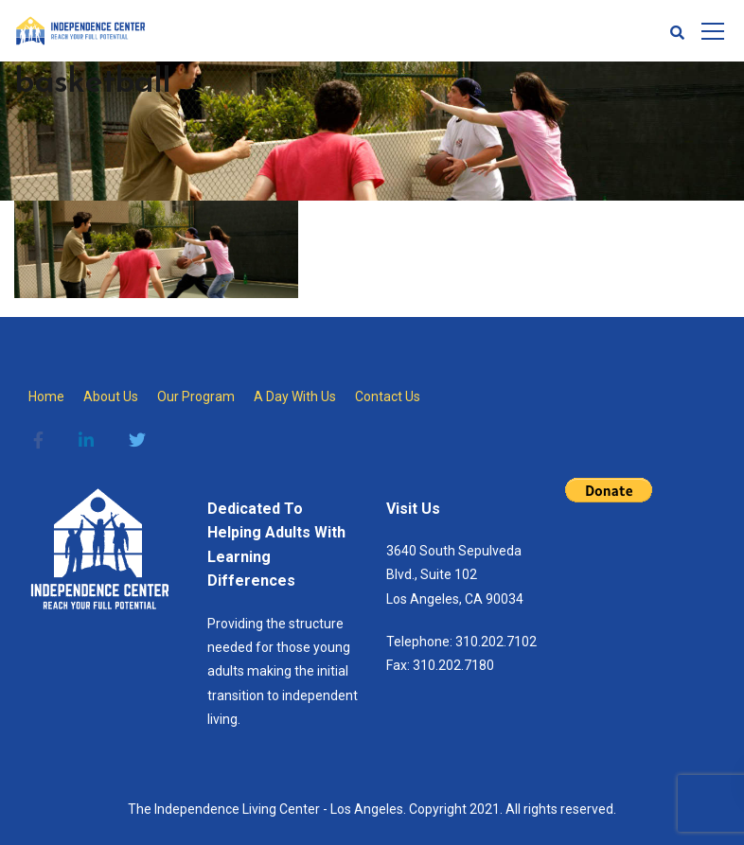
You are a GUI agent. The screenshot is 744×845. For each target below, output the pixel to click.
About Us (110, 396)
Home (46, 396)
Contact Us (387, 396)
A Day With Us (295, 396)
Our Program (196, 396)
